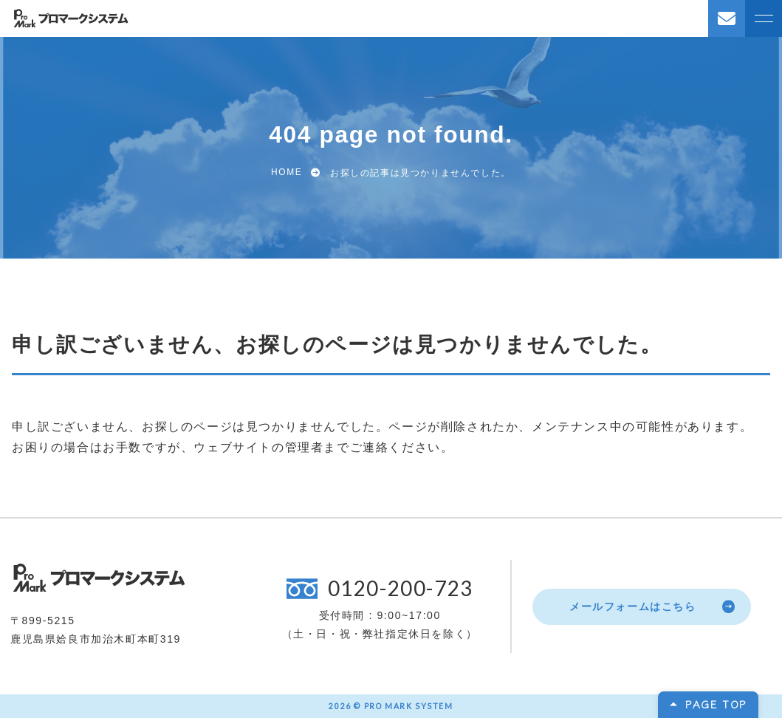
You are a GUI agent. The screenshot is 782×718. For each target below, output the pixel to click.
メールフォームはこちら (632, 606)
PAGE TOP (716, 704)
